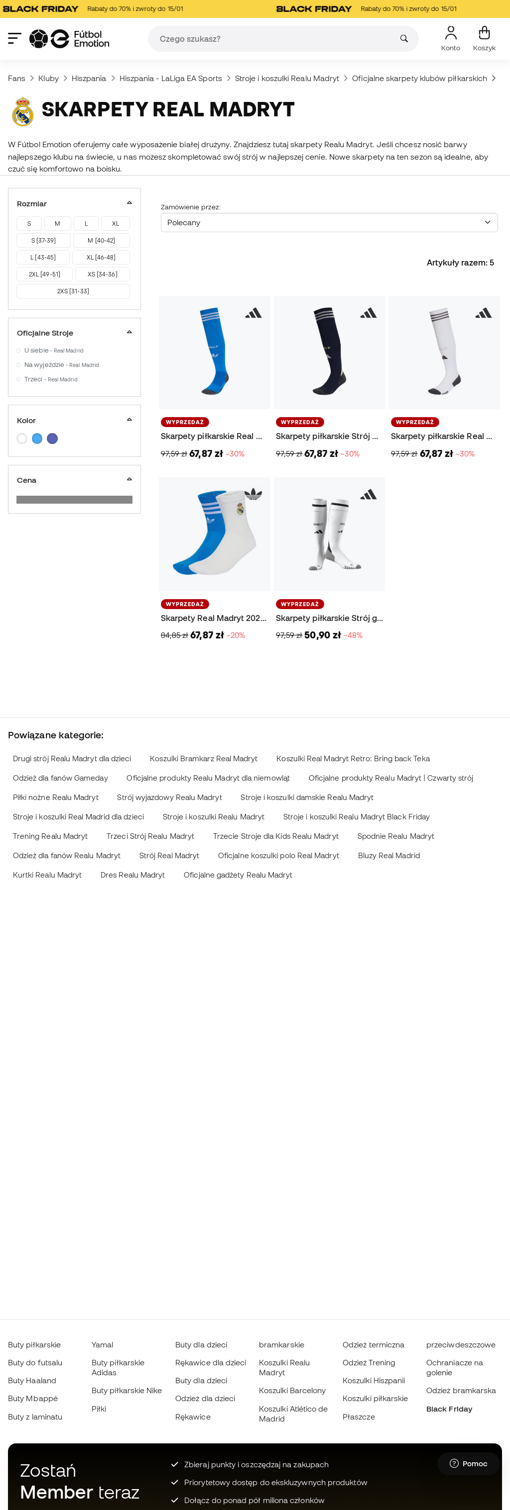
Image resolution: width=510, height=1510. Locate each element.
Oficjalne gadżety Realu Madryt (238, 875)
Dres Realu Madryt (133, 875)
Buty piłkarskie (34, 1344)
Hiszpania (89, 78)
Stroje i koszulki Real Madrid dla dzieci (78, 816)
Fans (16, 78)
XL (115, 223)
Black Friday (449, 1408)
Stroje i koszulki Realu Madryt (287, 78)
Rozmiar (74, 203)
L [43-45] (43, 257)
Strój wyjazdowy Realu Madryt (169, 797)
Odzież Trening (369, 1362)
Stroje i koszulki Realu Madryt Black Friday (356, 816)
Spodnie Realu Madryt (396, 836)
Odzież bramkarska (461, 1390)
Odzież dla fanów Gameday (60, 778)
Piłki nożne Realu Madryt (56, 797)
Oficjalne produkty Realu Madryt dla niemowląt (208, 778)
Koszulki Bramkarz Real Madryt (203, 758)
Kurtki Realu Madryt (47, 875)
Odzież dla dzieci (205, 1398)
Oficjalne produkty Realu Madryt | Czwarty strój (391, 778)
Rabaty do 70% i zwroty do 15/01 (98, 9)
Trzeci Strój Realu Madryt (150, 836)
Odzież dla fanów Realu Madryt (67, 855)
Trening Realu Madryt (50, 836)
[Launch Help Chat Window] (468, 1463)
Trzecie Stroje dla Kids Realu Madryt (276, 836)
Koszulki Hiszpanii (374, 1380)
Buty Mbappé (33, 1398)
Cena (74, 479)
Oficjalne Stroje (74, 332)
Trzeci (51, 379)
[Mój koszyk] (484, 39)
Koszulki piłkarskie (375, 1398)
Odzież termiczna (373, 1344)
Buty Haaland (32, 1380)
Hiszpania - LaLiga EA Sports (171, 78)
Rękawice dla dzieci (210, 1362)
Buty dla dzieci (201, 1344)
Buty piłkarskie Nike (127, 1390)
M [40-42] (101, 240)
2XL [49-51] (44, 274)
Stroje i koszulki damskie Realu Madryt (307, 797)
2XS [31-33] (73, 291)
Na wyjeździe (61, 364)
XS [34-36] (103, 274)
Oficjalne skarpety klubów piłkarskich (419, 78)
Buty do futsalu (35, 1362)
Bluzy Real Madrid (389, 855)
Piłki (99, 1408)
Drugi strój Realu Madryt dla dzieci (72, 758)
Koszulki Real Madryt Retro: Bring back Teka (352, 758)
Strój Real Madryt (169, 855)
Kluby (48, 78)
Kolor (74, 420)
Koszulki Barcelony (292, 1390)
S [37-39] (43, 240)
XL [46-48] (101, 257)
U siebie (54, 350)
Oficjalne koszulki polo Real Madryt (278, 855)
